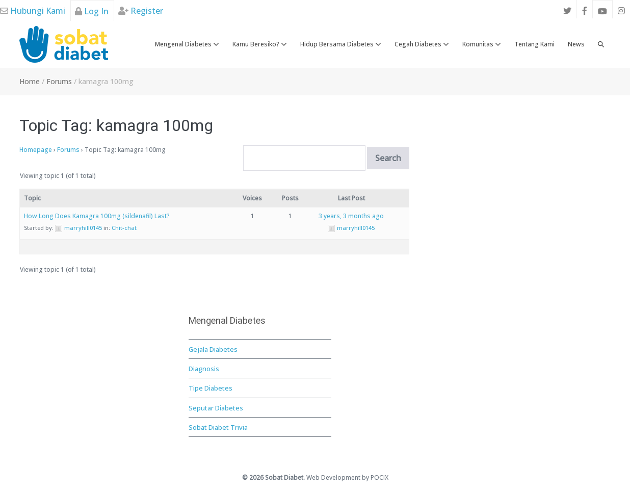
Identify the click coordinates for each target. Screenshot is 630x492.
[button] (601, 44)
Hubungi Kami (32, 10)
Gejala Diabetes (213, 349)
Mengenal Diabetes (187, 44)
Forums (68, 149)
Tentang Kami (534, 44)
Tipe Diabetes (210, 388)
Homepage (35, 149)
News (576, 44)
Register (140, 10)
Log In (92, 11)
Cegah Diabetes (422, 44)
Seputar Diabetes (216, 407)
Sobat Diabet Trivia (218, 427)
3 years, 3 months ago (351, 216)
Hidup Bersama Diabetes (340, 44)
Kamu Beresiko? (259, 44)
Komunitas (481, 44)
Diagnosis (204, 368)
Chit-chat (124, 227)
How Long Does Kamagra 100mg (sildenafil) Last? (97, 216)
